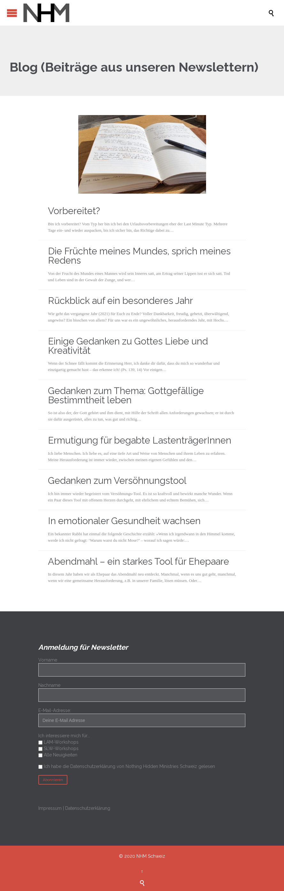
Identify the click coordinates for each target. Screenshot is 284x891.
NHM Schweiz (150, 856)
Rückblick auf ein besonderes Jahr (120, 300)
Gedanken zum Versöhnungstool (117, 480)
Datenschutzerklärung (87, 808)
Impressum (50, 808)
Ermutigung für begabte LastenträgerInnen (139, 440)
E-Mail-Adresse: (141, 717)
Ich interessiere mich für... (64, 735)
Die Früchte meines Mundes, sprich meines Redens (139, 256)
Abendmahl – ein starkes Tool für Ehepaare (138, 561)
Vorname (47, 659)
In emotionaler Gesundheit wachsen (124, 520)
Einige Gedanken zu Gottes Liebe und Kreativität (128, 346)
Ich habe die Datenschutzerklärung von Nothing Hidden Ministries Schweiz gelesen (129, 766)
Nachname (49, 685)
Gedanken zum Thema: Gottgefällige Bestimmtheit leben (126, 395)
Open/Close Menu (12, 13)
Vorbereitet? (74, 210)
